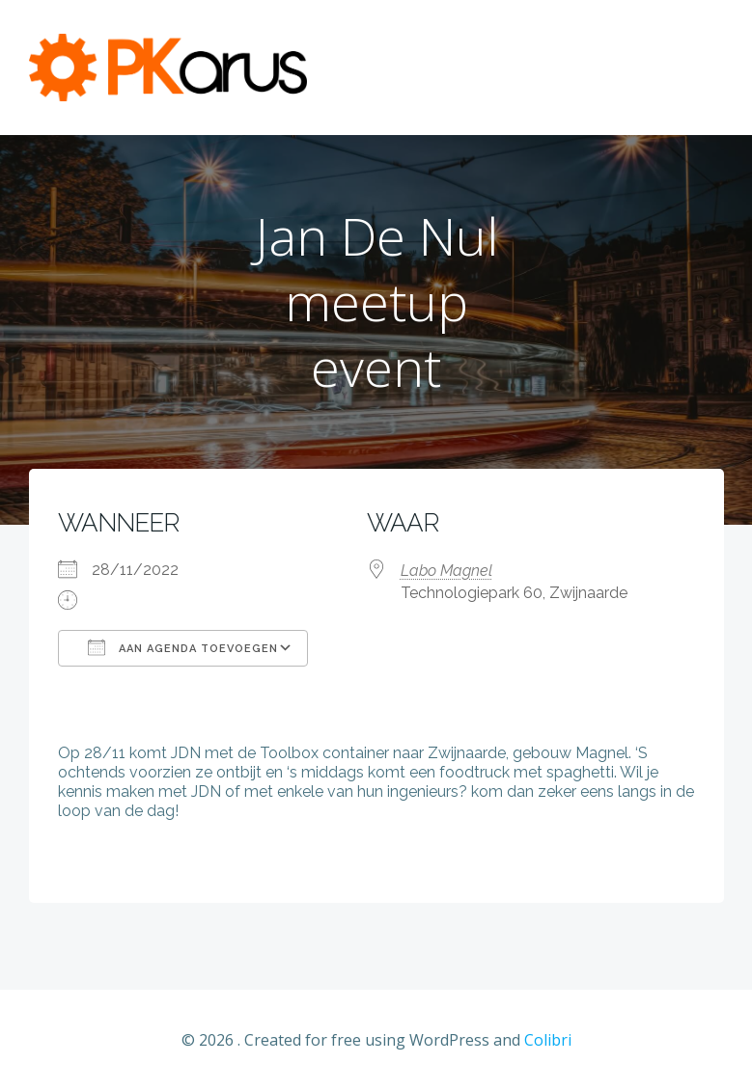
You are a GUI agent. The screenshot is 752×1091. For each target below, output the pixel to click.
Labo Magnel (446, 570)
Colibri (547, 1039)
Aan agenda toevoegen (183, 647)
